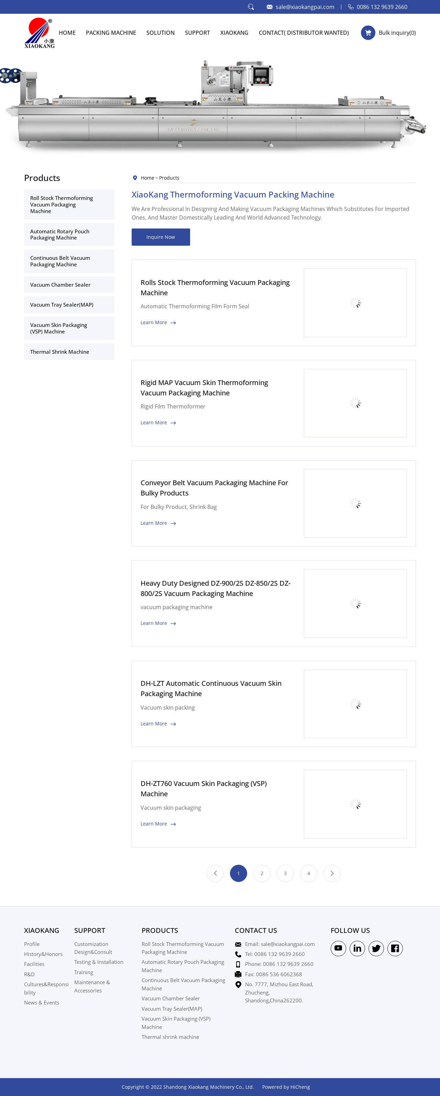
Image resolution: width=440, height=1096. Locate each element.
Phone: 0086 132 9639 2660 (279, 963)
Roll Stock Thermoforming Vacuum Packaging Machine (61, 204)
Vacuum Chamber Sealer (60, 284)
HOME (67, 32)
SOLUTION (160, 32)
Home (147, 177)
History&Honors (43, 953)
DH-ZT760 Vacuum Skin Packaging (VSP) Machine (204, 788)
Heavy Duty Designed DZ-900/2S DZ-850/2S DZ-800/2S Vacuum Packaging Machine (215, 588)
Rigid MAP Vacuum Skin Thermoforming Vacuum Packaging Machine (204, 387)
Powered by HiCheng (286, 1087)
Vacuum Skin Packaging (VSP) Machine (58, 328)
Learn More (154, 322)
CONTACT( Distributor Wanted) (304, 32)
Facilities (34, 963)
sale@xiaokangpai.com (305, 6)
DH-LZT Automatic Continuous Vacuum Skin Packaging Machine (211, 688)
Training (83, 972)
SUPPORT (197, 32)
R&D (29, 974)
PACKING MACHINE (111, 32)
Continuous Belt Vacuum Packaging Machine (60, 261)
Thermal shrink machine (59, 351)
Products (169, 177)
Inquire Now (160, 237)
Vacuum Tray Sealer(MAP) (62, 304)
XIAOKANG (234, 32)
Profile (32, 943)
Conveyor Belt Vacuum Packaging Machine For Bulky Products (214, 488)
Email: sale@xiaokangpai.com (280, 943)
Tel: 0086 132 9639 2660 (275, 953)
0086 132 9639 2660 (382, 6)
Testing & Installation (98, 961)
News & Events (41, 1002)
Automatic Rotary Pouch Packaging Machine (59, 234)
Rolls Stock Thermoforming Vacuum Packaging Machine (215, 287)
